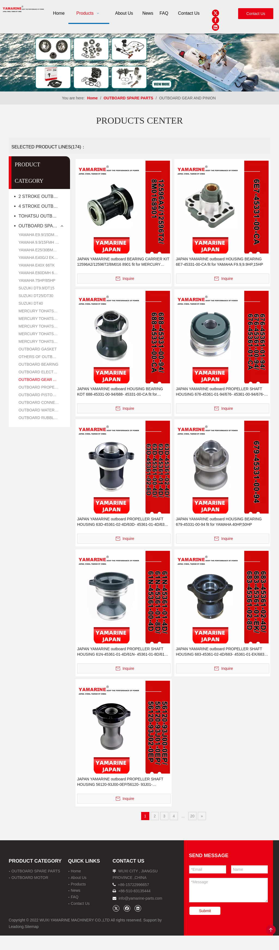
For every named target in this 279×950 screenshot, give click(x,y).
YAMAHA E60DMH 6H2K (40, 273)
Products (78, 884)
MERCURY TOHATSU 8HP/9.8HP (42, 318)
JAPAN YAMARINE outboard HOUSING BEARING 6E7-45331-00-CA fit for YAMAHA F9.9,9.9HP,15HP (219, 262)
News (75, 890)
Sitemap (31, 926)
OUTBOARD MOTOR (29, 877)
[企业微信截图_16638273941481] (139, 62)
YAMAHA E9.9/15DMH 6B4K (42, 235)
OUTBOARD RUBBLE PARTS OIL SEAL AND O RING (42, 418)
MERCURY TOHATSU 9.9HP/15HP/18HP (42, 326)
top (271, 930)
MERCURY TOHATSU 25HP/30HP (42, 334)
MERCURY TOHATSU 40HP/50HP (42, 341)
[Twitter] (215, 13)
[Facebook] (215, 20)
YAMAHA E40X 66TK (37, 265)
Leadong (16, 926)
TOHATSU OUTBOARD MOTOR (42, 216)
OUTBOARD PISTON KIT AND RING (42, 395)
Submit (205, 911)
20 (192, 816)
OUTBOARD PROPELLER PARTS (42, 387)
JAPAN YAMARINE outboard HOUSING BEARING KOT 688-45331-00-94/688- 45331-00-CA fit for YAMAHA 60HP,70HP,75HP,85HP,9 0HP (120, 392)
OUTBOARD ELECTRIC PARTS (42, 372)
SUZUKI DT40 (31, 303)
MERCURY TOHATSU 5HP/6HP (42, 311)
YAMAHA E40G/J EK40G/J (41, 257)
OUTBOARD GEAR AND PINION (42, 379)
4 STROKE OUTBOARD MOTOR (42, 206)
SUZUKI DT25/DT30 (36, 296)
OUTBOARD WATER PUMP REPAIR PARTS (42, 410)
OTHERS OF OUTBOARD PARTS (42, 357)
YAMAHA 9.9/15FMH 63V (40, 242)
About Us (79, 877)
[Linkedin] (215, 27)
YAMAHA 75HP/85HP (37, 280)
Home (76, 871)
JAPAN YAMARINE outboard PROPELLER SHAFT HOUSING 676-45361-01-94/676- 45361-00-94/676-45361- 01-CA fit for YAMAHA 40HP (220, 392)
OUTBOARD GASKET (38, 349)
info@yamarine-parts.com (140, 898)
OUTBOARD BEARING (38, 364)
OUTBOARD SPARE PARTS (42, 226)
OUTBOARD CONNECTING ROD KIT (42, 402)
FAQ (74, 897)
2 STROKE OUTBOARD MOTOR (42, 196)
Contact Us (255, 13)
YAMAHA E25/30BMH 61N (41, 250)
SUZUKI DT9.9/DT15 (36, 288)
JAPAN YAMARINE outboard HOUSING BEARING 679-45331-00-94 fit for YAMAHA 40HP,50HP (219, 522)
